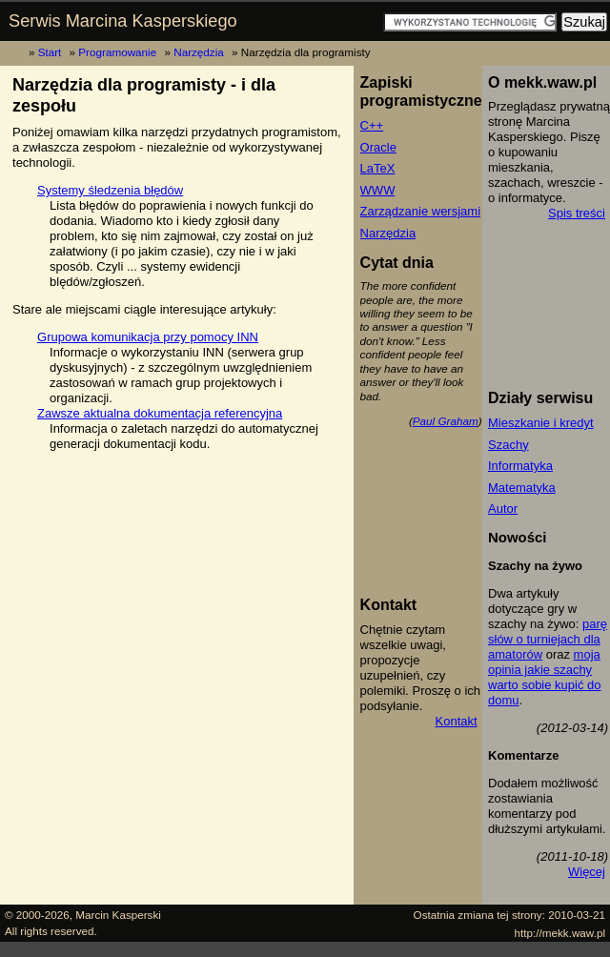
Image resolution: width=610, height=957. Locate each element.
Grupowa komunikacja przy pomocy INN (147, 337)
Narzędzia (198, 52)
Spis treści (576, 213)
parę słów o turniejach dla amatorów (547, 639)
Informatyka (520, 465)
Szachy (508, 445)
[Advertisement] (446, 511)
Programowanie (117, 52)
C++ (372, 125)
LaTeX (378, 168)
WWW (378, 190)
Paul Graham (445, 421)
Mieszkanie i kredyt (541, 423)
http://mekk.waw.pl (560, 932)
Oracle (378, 147)
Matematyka (522, 487)
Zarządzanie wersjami (420, 211)
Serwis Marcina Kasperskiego (123, 21)
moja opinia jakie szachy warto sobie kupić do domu (544, 677)
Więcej (586, 872)
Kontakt (457, 721)
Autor (503, 508)
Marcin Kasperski (118, 914)
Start (50, 52)
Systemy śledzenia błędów (110, 190)
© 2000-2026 (37, 914)
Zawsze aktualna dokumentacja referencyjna (159, 413)
